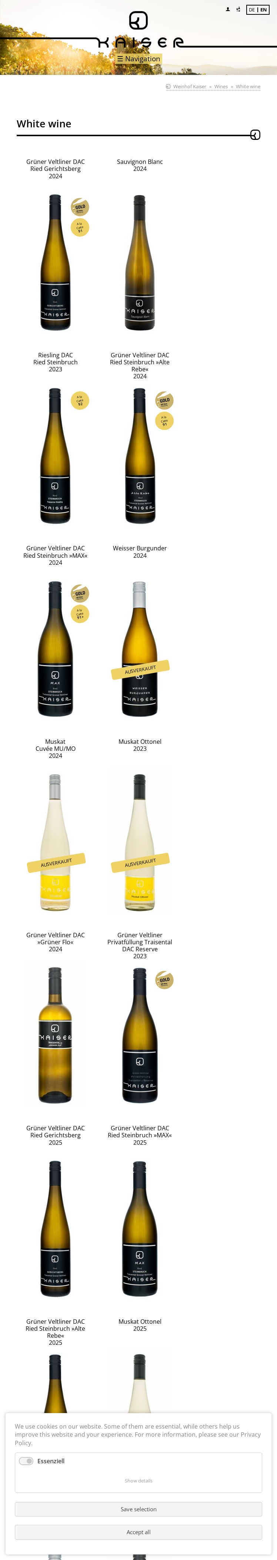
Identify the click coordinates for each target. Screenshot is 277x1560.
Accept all (139, 1532)
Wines (221, 86)
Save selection (139, 1509)
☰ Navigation (138, 58)
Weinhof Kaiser (189, 86)
